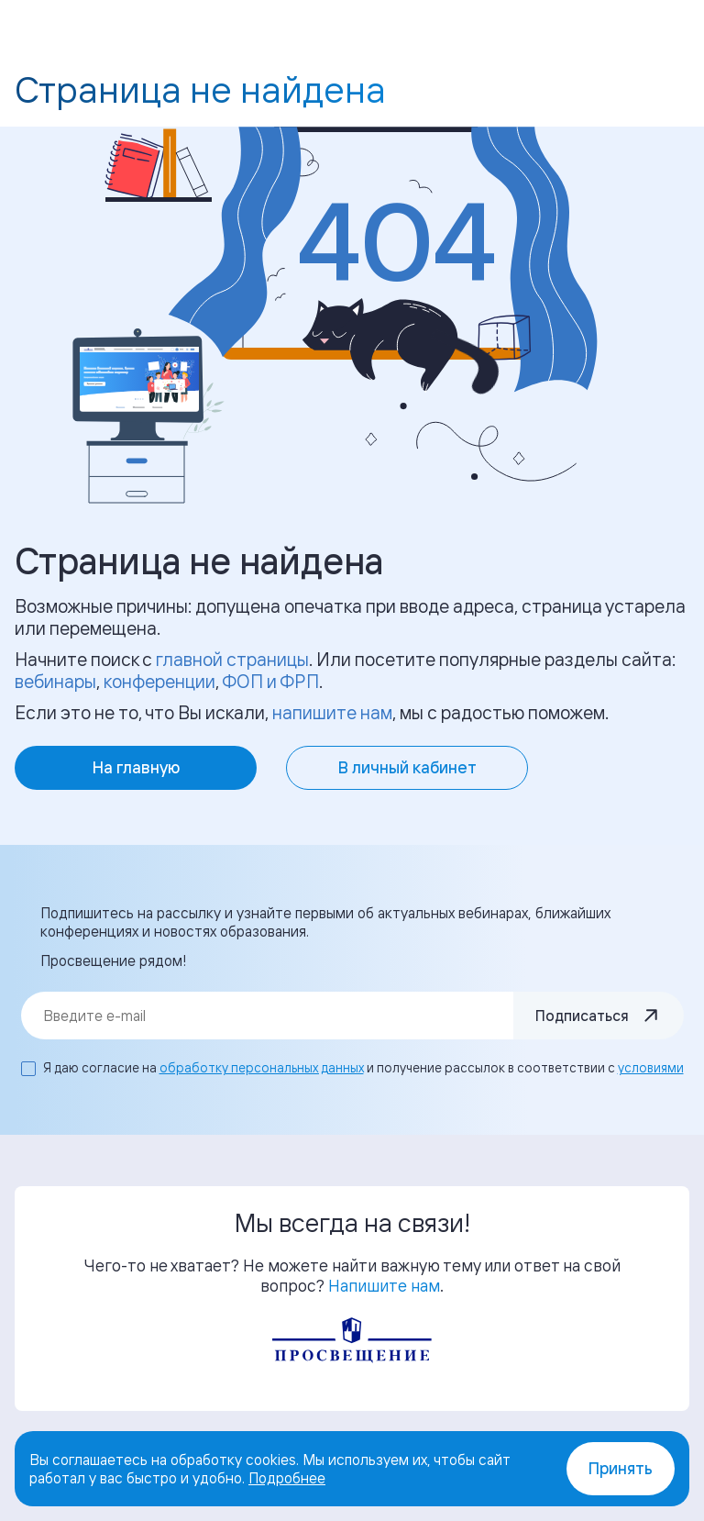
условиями (651, 1067)
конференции (159, 681)
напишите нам (332, 712)
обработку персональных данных (262, 1067)
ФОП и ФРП (270, 681)
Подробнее (286, 1478)
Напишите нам (384, 1285)
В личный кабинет (407, 767)
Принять (620, 1468)
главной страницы (232, 659)
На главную (136, 767)
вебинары (55, 681)
